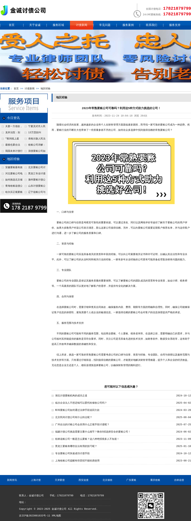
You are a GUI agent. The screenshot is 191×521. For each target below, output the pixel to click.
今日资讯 (13, 118)
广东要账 (131, 480)
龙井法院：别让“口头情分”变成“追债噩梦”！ (10, 133)
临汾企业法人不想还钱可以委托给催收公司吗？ (81, 403)
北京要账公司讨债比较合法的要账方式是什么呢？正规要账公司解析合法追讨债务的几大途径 (34, 168)
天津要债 (60, 480)
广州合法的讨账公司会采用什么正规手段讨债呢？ (82, 424)
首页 (11, 25)
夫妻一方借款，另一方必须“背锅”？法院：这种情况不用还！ (11, 127)
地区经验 (45, 88)
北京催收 (107, 480)
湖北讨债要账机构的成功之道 (71, 395)
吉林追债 (179, 480)
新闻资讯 (12, 480)
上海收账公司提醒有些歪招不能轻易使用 (77, 460)
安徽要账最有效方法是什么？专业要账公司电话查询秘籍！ (11, 168)
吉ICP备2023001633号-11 (34, 515)
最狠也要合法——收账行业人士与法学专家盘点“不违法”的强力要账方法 (11, 145)
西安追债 (83, 480)
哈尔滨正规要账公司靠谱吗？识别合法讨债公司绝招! (11, 193)
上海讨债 (36, 480)
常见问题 (104, 25)
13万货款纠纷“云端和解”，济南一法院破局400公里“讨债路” (34, 133)
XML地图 (56, 515)
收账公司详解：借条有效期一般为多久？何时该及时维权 (34, 145)
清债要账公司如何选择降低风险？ (34, 152)
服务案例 (128, 25)
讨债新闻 (81, 25)
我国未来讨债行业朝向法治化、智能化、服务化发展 (11, 152)
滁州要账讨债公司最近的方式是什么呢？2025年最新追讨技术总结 (34, 180)
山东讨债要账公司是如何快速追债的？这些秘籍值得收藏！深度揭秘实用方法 (34, 187)
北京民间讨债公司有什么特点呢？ (73, 417)
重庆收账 (155, 480)
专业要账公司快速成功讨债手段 (72, 453)
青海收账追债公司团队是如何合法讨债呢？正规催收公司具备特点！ (11, 187)
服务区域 (58, 25)
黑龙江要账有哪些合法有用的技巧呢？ (76, 446)
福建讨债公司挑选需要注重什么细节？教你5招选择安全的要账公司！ (93, 431)
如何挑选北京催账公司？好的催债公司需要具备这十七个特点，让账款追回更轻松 (11, 180)
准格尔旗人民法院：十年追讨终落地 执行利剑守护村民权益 (34, 139)
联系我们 (151, 25)
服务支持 (174, 25)
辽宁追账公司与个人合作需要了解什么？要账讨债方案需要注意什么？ (34, 193)
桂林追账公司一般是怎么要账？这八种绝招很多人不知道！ (87, 439)
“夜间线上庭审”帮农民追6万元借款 (11, 139)
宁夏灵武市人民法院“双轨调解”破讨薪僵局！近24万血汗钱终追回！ (34, 127)
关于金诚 (35, 25)
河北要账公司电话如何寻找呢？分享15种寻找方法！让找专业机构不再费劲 (11, 174)
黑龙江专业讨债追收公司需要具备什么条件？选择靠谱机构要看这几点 (34, 174)
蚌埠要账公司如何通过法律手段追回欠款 (77, 410)
